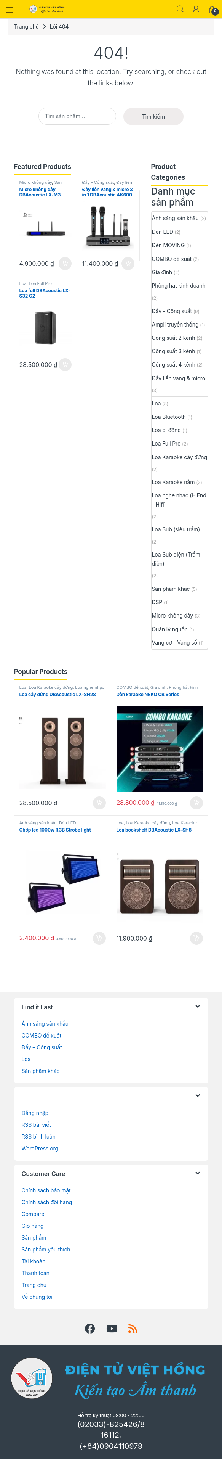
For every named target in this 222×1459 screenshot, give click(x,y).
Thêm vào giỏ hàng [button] (65, 263)
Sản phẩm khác (40, 185)
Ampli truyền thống (175, 324)
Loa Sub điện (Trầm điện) (176, 559)
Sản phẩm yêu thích (46, 1249)
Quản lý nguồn (170, 629)
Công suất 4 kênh (173, 364)
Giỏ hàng (33, 1226)
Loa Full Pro (40, 283)
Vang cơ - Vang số (174, 642)
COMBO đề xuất (172, 259)
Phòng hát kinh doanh (179, 285)
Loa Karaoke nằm (173, 482)
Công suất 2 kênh (173, 338)
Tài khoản (34, 1261)
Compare (33, 1214)
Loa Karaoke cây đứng (179, 457)
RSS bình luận (39, 1136)
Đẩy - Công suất (98, 182)
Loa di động (166, 430)
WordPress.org (40, 1148)
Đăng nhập (35, 1113)
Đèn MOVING (168, 245)
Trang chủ (26, 26)
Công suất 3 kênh (173, 351)
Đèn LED (162, 231)
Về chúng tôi (37, 1296)
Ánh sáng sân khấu (175, 218)
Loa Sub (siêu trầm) (176, 529)
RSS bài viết (36, 1124)
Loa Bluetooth (169, 416)
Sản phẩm (34, 1237)
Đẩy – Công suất (42, 1047)
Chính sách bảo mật (46, 1190)
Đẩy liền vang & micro (107, 185)
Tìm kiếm (153, 116)
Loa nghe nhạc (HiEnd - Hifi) (179, 500)
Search (180, 9)
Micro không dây (35, 182)
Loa (23, 283)
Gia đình (162, 272)
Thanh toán (36, 1273)
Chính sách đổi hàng (47, 1202)
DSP (157, 602)
